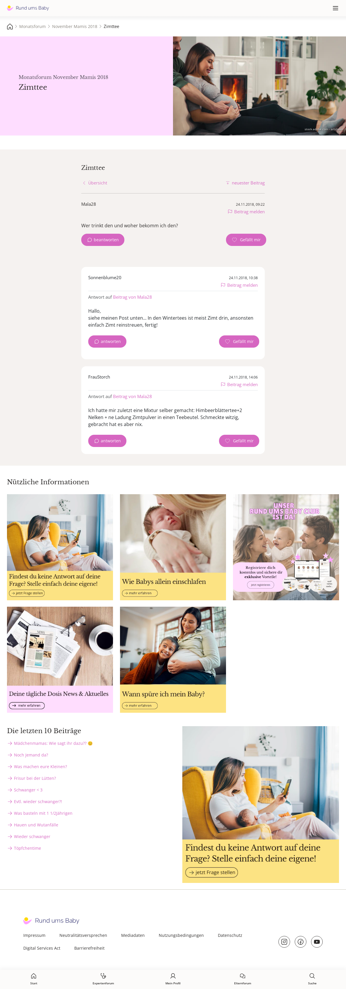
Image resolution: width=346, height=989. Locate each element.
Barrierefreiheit (89, 948)
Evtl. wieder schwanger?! (38, 801)
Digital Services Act (41, 948)
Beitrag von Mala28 (132, 297)
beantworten (106, 239)
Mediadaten (133, 935)
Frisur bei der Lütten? (35, 778)
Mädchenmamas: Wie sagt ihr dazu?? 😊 (53, 743)
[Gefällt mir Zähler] (246, 240)
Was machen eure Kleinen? (40, 766)
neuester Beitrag (248, 183)
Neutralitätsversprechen (83, 935)
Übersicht (97, 183)
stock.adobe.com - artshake (324, 129)
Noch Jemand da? (31, 755)
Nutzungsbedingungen (181, 935)
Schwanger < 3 (28, 790)
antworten (111, 341)
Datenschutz (230, 935)
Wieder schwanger (32, 836)
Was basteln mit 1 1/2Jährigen (43, 813)
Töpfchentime (27, 848)
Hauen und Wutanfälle (36, 825)
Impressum (34, 935)
